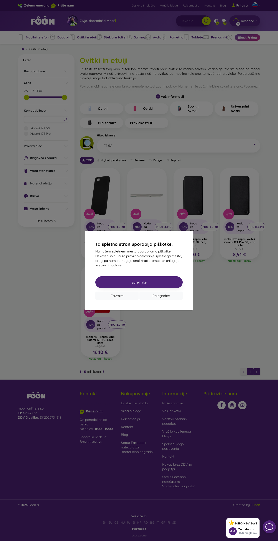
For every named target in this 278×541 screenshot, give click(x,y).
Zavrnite (117, 296)
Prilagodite (161, 296)
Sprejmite (139, 282)
